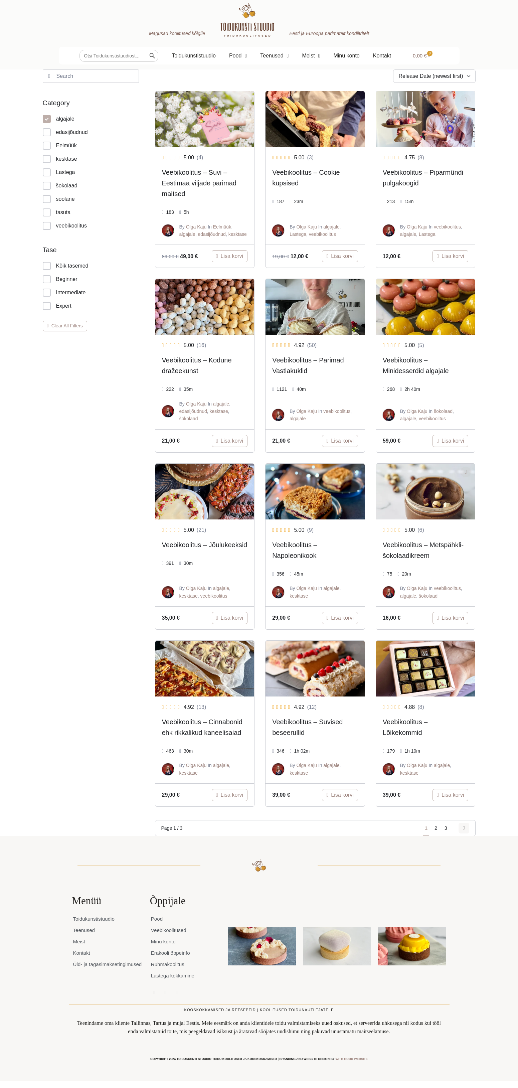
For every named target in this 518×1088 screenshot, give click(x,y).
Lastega (59, 172)
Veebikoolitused (169, 930)
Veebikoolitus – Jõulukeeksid (204, 545)
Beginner (60, 279)
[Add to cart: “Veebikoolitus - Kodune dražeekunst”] (229, 441)
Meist (311, 56)
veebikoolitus (65, 226)
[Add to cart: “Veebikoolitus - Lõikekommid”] (450, 795)
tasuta (57, 212)
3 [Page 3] (441, 828)
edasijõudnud (65, 132)
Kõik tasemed (66, 266)
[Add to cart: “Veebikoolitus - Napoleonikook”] (340, 618)
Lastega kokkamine (174, 975)
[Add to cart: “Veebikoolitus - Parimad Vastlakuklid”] (340, 441)
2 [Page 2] (431, 828)
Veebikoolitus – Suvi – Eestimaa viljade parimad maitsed (199, 183)
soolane (59, 199)
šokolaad (60, 186)
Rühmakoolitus (168, 964)
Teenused (274, 56)
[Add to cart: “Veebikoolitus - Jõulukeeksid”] (229, 618)
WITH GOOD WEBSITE (351, 1059)
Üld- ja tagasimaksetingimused (101, 967)
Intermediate (64, 293)
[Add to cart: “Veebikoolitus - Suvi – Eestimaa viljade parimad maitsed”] (229, 256)
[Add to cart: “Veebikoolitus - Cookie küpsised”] (340, 256)
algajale (58, 119)
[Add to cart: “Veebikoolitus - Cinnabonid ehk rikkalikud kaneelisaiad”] (229, 795)
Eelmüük (60, 146)
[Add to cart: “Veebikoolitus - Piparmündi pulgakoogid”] (450, 256)
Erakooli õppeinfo (171, 953)
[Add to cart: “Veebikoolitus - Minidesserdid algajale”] (450, 441)
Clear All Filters (65, 325)
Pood (238, 56)
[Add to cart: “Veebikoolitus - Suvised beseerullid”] (340, 795)
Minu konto (346, 55)
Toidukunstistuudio (194, 55)
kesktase (60, 159)
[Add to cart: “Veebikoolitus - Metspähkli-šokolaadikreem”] (450, 618)
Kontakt (382, 55)
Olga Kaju (196, 226)
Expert (57, 306)
